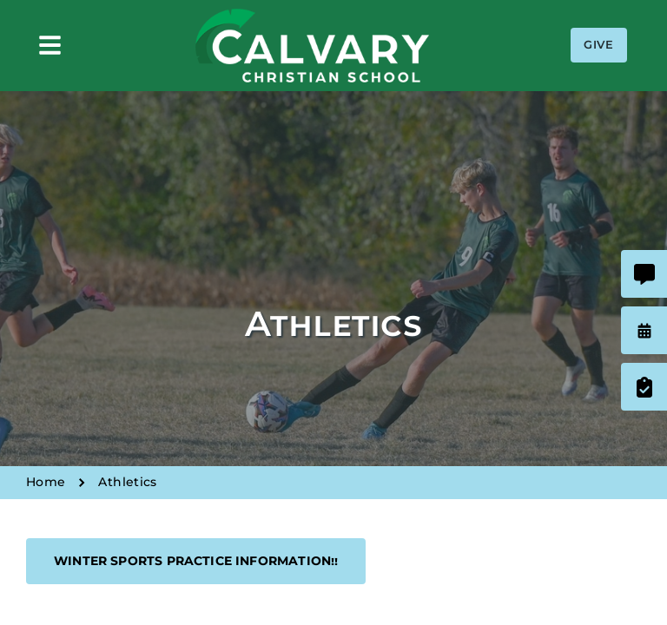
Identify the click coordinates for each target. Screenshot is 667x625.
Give (599, 44)
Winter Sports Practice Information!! (196, 561)
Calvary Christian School (311, 45)
